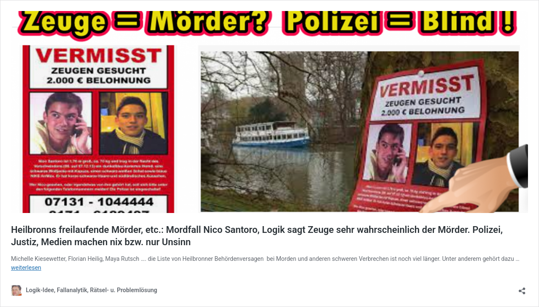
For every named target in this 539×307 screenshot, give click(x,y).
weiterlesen (26, 267)
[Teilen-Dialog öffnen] (522, 288)
